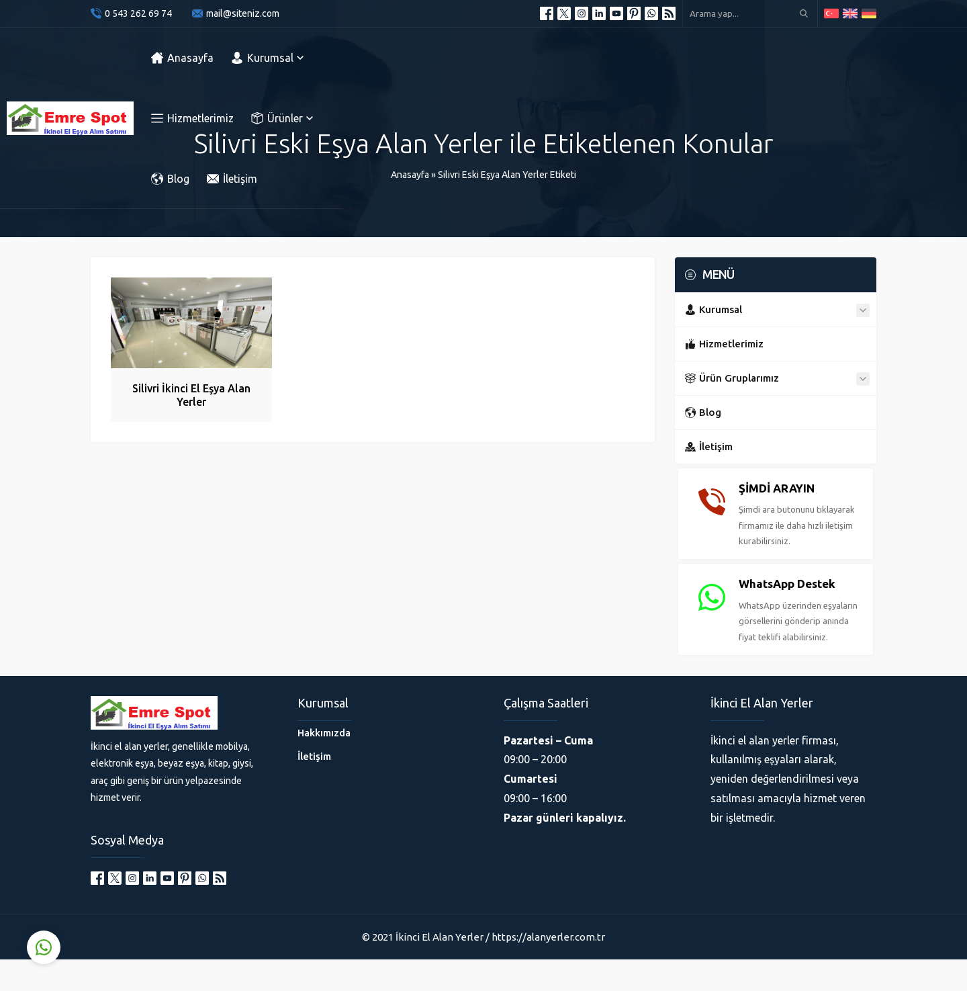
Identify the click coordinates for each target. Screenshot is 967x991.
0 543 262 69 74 (138, 13)
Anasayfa (410, 174)
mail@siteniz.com (242, 13)
